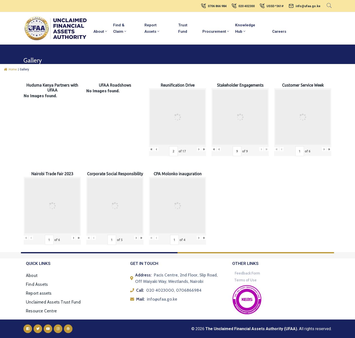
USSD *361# (275, 6)
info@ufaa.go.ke (308, 6)
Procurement (216, 31)
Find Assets (37, 284)
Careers (279, 31)
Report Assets (152, 28)
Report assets (39, 293)
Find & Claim (120, 28)
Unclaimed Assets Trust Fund (53, 302)
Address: (143, 275)
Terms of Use (245, 280)
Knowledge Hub (245, 28)
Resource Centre (41, 310)
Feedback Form (247, 273)
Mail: (140, 299)
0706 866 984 (217, 6)
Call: (140, 290)
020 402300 (246, 6)
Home (10, 69)
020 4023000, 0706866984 (173, 290)
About (100, 31)
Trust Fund (182, 28)
